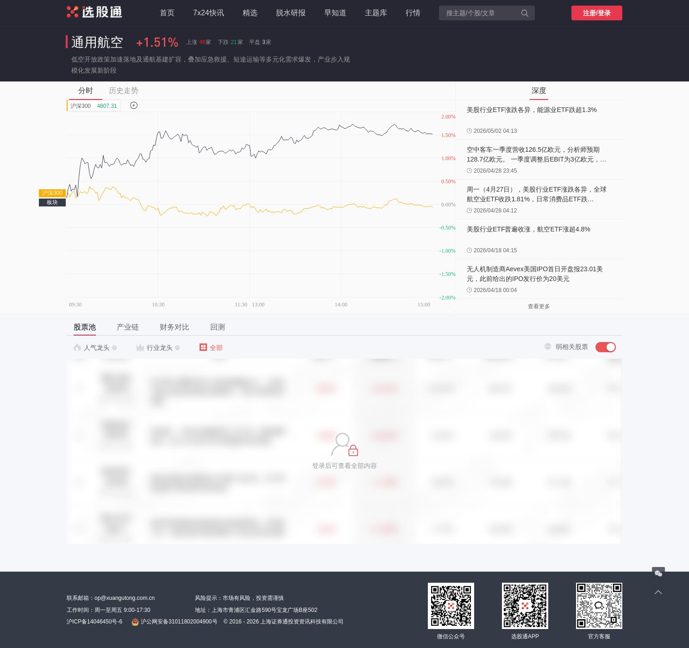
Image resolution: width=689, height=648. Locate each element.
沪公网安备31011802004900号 (174, 622)
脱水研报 (291, 13)
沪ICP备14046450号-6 (94, 621)
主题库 (376, 13)
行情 (413, 13)
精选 (250, 13)
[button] (344, 451)
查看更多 (539, 306)
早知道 (335, 13)
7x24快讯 (208, 13)
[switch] (605, 347)
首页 (167, 13)
